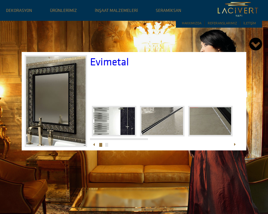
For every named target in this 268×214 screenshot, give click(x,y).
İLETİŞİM (249, 23)
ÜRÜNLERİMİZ (63, 10)
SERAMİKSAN (168, 10)
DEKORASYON (19, 10)
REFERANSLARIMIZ (222, 23)
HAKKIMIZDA (191, 23)
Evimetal (109, 61)
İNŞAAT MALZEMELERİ (116, 10)
